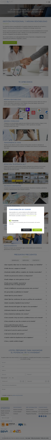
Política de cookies (31, 215)
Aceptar (37, 230)
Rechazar (26, 230)
